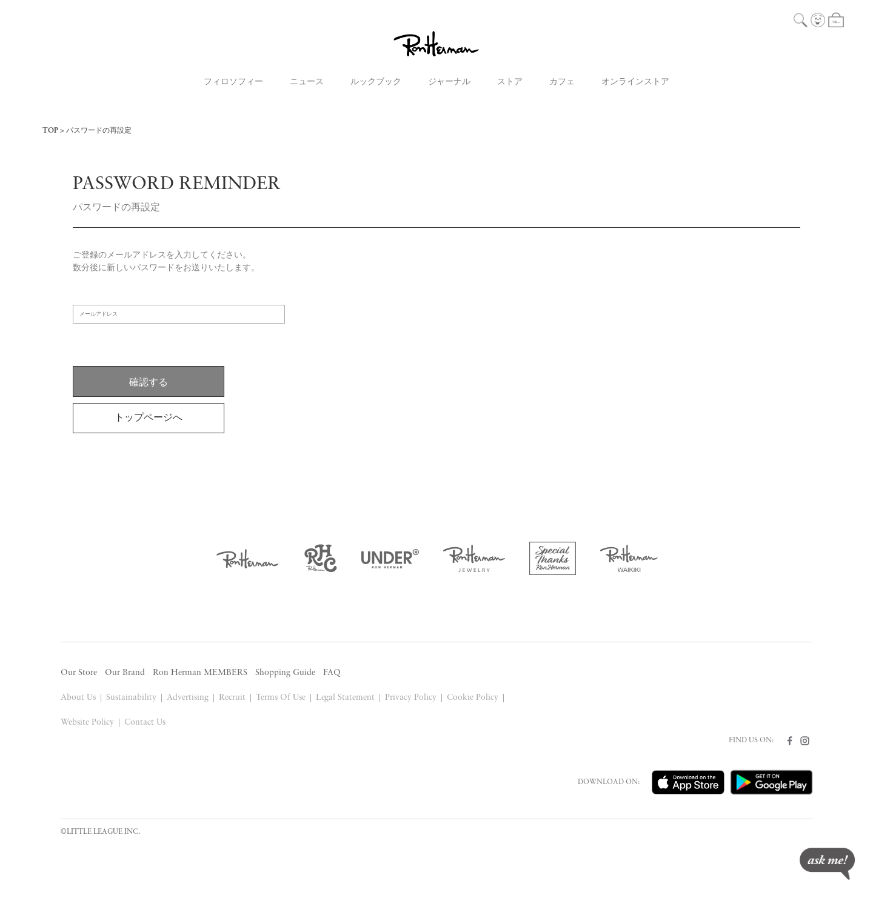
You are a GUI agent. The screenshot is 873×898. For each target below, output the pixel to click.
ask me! (827, 864)
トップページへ (148, 418)
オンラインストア (635, 82)
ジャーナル (449, 82)
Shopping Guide (285, 672)
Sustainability (131, 697)
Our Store (79, 672)
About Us (78, 697)
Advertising (188, 697)
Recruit (232, 697)
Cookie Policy (472, 697)
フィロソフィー (233, 82)
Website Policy (87, 722)
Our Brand (125, 672)
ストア (510, 82)
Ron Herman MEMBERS (200, 672)
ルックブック (375, 82)
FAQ (332, 672)
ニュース (307, 82)
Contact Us (145, 722)
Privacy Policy (410, 697)
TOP (50, 131)
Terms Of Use (281, 697)
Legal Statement (345, 697)
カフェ (562, 82)
